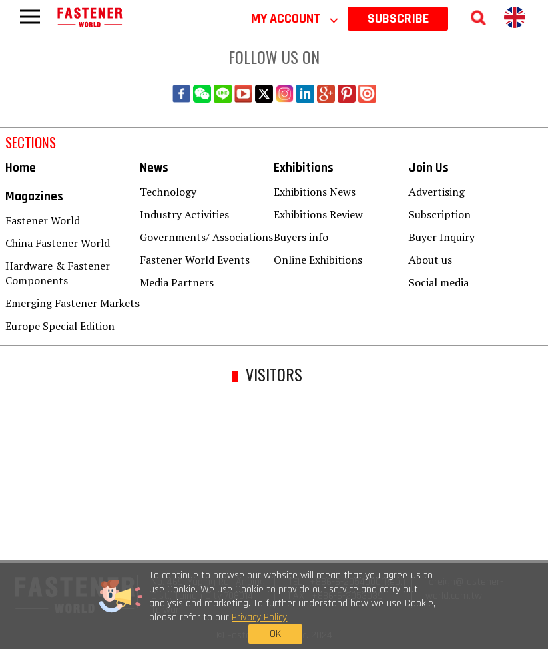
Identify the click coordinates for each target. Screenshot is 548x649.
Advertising (436, 191)
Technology (168, 191)
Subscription (439, 214)
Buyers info (301, 237)
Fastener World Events (195, 259)
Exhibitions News (315, 191)
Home (20, 168)
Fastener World (42, 220)
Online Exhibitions (318, 259)
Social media (438, 282)
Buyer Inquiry (441, 237)
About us (430, 259)
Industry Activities (184, 214)
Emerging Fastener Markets (72, 303)
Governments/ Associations (206, 237)
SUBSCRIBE (398, 18)
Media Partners (177, 282)
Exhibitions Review (318, 214)
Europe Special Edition (60, 325)
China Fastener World (57, 243)
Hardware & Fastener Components (57, 273)
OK (422, 609)
